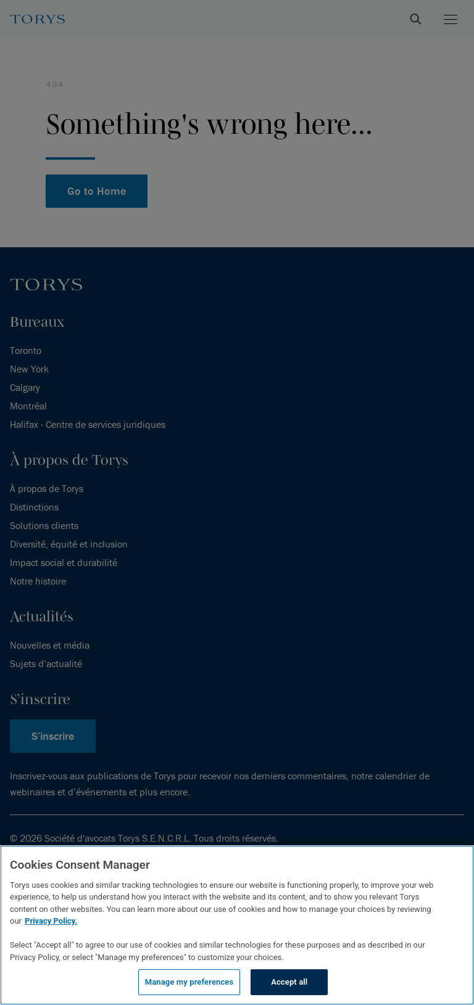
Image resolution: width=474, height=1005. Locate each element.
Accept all (289, 982)
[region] (237, 925)
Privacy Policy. (51, 920)
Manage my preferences (189, 982)
